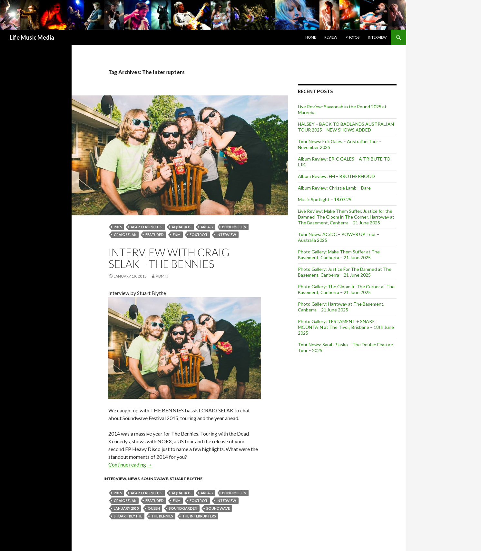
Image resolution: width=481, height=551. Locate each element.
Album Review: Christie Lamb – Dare (334, 188)
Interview (377, 37)
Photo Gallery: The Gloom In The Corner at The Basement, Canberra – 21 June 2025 (346, 289)
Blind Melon (234, 227)
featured (154, 234)
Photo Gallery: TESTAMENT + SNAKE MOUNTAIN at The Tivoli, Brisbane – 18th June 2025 (346, 327)
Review (330, 37)
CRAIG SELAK (125, 234)
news (134, 478)
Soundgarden (183, 508)
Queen (154, 508)
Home (310, 37)
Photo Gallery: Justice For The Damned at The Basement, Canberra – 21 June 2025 (344, 272)
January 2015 (126, 508)
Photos (352, 37)
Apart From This (146, 227)
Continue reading (130, 464)
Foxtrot (199, 234)
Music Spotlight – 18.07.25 (324, 199)
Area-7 (207, 227)
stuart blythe (128, 516)
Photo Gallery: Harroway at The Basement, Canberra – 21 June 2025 (341, 306)
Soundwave (154, 478)
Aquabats (181, 227)
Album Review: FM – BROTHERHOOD (336, 176)
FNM (177, 234)
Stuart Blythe (186, 478)
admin (162, 276)
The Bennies (162, 516)
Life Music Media (32, 37)
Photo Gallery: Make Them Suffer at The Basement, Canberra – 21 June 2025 (339, 254)
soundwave (218, 508)
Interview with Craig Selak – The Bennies (168, 258)
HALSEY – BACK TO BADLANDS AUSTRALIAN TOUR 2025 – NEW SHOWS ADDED (346, 127)
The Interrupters (199, 516)
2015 (118, 227)
